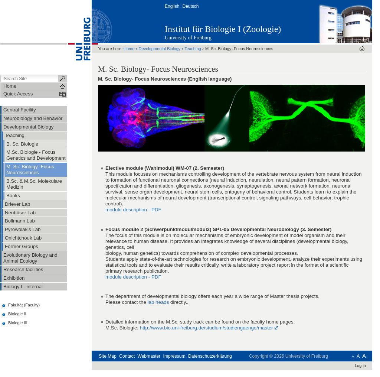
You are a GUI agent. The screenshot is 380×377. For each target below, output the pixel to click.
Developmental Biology (160, 48)
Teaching (193, 48)
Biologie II (17, 314)
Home (129, 48)
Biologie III (17, 323)
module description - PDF (133, 209)
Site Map (108, 356)
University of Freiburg (188, 37)
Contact (127, 356)
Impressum (174, 356)
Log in (360, 365)
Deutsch (190, 6)
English (172, 6)
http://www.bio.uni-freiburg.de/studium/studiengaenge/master (206, 328)
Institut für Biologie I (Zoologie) (223, 29)
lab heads (158, 302)
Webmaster (148, 356)
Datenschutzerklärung (210, 356)
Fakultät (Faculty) (24, 305)
